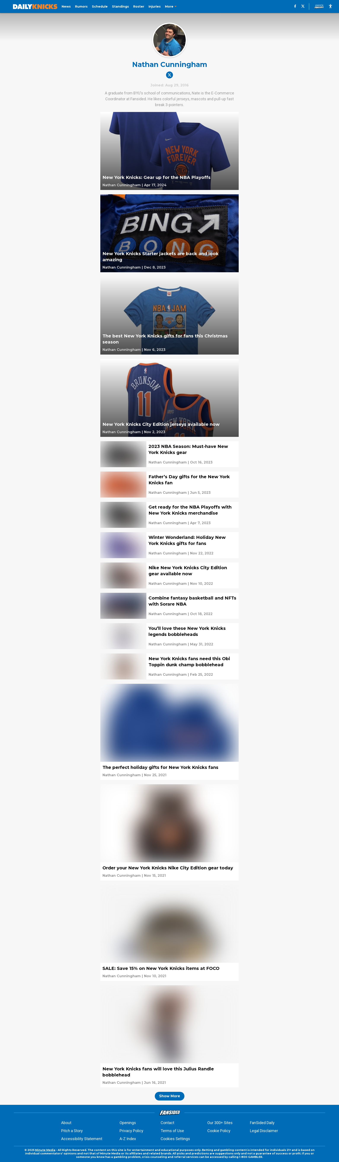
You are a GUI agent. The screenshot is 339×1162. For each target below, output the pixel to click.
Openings (128, 1122)
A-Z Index (128, 1138)
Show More (169, 1096)
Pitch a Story (72, 1130)
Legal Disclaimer (264, 1130)
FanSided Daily (262, 1122)
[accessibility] (330, 6)
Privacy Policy (131, 1130)
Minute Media (45, 1150)
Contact (167, 1122)
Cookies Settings (175, 1138)
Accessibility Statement (81, 1138)
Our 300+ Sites (220, 1122)
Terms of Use (172, 1130)
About (66, 1122)
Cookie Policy (218, 1130)
